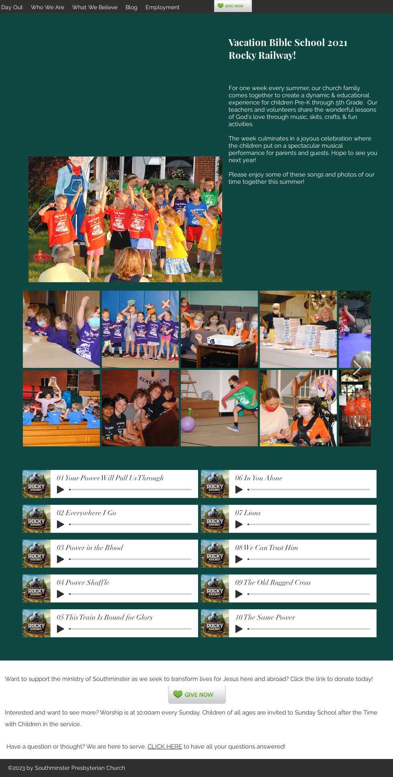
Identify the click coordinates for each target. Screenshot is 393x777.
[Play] (60, 490)
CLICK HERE (165, 746)
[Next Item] (357, 368)
